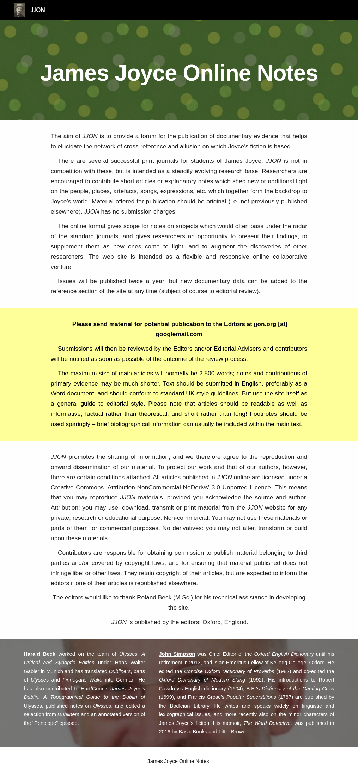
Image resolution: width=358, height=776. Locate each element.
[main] (179, 69)
